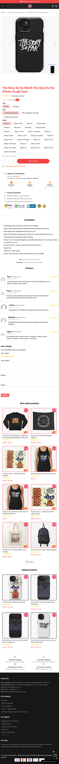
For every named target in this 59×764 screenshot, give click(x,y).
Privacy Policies (6, 706)
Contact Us (4, 729)
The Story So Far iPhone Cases (37, 12)
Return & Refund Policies (9, 727)
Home (3, 12)
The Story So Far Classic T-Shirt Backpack (44, 550)
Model (4, 120)
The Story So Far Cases (15, 12)
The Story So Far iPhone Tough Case (13, 602)
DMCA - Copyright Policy (9, 709)
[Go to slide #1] (24, 79)
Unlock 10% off (55, 755)
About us (4, 700)
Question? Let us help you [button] (50, 761)
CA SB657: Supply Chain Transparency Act (14, 712)
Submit (5, 395)
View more (29, 562)
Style (4, 110)
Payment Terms (6, 724)
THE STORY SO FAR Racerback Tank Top (43, 474)
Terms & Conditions (7, 703)
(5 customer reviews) (17, 96)
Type (4, 103)
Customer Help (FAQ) (8, 732)
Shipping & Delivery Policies (9, 721)
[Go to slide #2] (35, 79)
